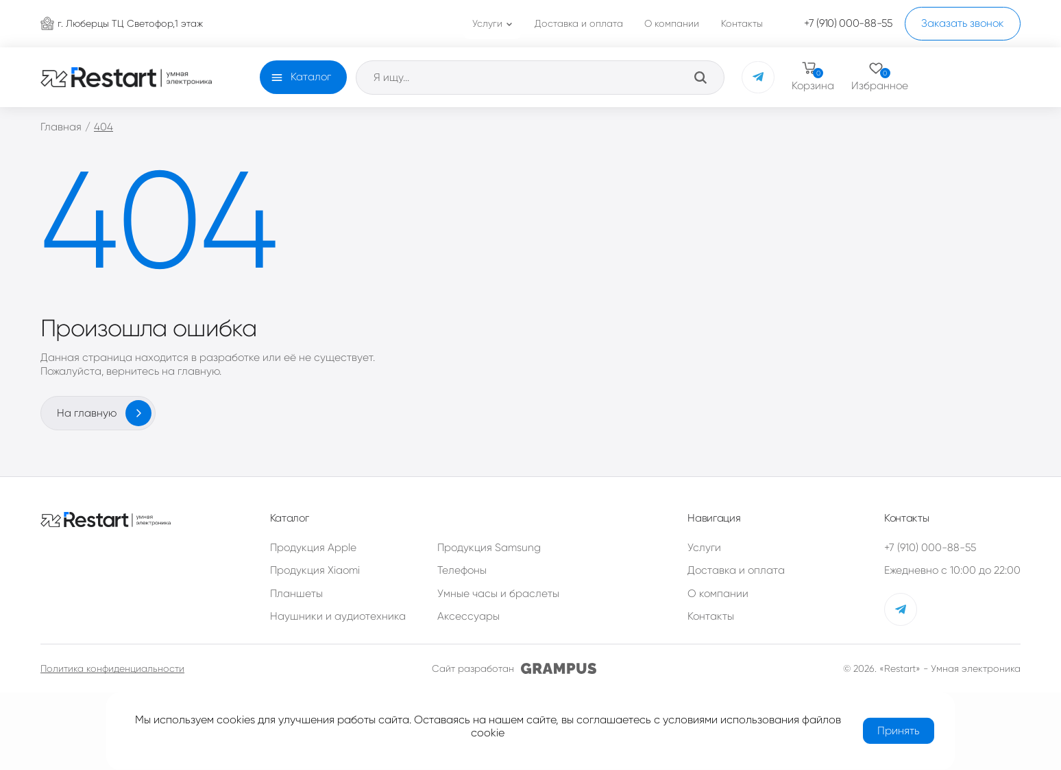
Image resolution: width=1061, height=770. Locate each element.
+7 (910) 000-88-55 (930, 547)
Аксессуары (468, 616)
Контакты (710, 616)
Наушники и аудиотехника (338, 616)
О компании (717, 593)
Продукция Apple (313, 547)
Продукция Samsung (489, 547)
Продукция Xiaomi (315, 570)
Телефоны (462, 570)
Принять (898, 730)
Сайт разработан (514, 668)
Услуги (704, 547)
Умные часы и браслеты (498, 593)
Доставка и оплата (736, 570)
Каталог (311, 77)
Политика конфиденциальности (112, 668)
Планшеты (296, 593)
